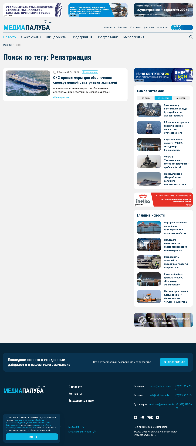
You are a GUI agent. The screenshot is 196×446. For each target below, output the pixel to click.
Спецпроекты (56, 37)
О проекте (109, 27)
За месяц (181, 98)
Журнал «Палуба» (178, 27)
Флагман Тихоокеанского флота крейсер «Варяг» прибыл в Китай (177, 162)
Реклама (122, 27)
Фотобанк (149, 27)
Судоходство (90, 72)
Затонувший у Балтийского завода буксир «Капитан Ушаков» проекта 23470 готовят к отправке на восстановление (175, 110)
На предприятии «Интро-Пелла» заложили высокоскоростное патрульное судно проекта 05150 (175, 179)
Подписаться (174, 362)
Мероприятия (133, 37)
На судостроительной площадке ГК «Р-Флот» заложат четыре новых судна (176, 296)
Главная (7, 45)
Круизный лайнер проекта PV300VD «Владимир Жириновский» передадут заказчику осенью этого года (176, 145)
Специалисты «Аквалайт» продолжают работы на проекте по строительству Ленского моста (176, 262)
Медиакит (76, 426)
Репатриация (62, 97)
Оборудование (107, 37)
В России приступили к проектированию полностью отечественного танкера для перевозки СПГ (176, 128)
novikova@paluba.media (161, 404)
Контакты (135, 27)
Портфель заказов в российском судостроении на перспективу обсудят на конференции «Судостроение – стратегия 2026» (176, 228)
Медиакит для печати (82, 431)
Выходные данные (81, 400)
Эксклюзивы (31, 37)
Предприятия (81, 37)
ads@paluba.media (159, 395)
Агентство (162, 27)
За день (146, 98)
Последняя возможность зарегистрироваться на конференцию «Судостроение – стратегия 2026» (175, 245)
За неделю (163, 98)
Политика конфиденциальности (151, 427)
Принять (31, 436)
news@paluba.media (160, 386)
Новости (10, 37)
